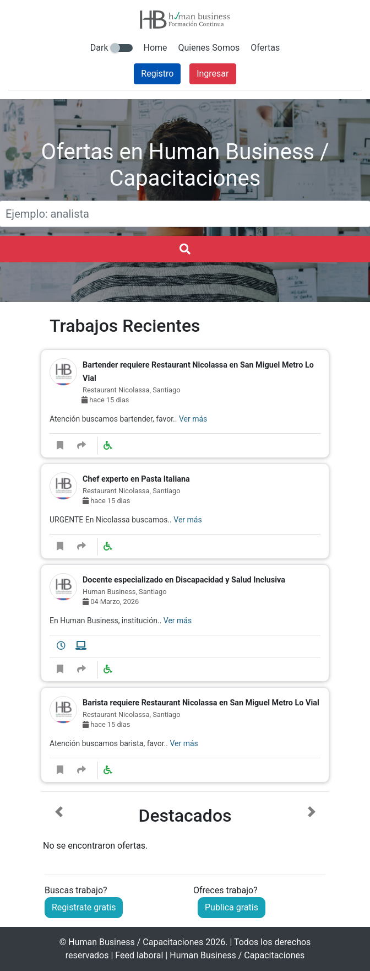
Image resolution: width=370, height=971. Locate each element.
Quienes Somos (209, 47)
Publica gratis (231, 907)
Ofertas (265, 47)
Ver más (193, 418)
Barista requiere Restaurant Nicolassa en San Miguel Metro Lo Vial (201, 703)
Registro (157, 73)
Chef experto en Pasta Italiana (136, 479)
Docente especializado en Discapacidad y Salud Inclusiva (184, 580)
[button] (58, 829)
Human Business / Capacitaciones (135, 942)
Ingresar (212, 73)
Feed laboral (139, 955)
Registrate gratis (84, 907)
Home (155, 47)
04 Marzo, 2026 (111, 601)
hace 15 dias (105, 400)
